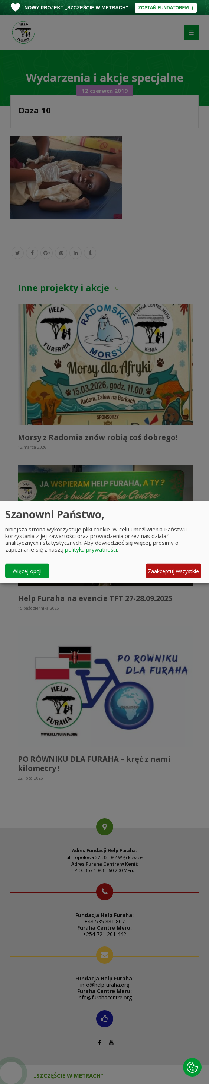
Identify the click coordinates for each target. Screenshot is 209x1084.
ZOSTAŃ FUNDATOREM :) (165, 7)
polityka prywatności (91, 549)
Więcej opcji (27, 570)
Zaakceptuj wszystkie (173, 570)
